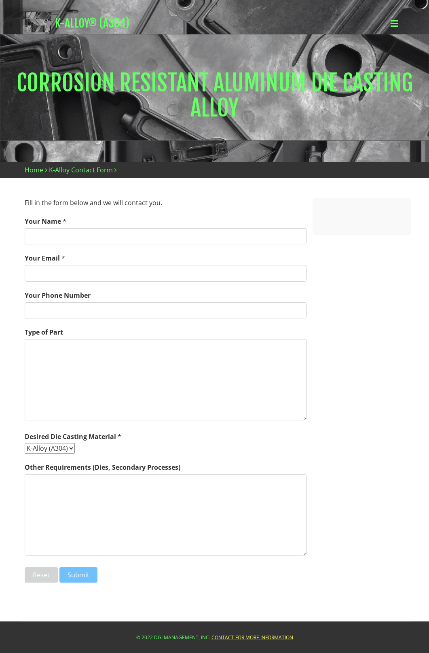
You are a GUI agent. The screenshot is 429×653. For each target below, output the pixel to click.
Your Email (42, 258)
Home (34, 169)
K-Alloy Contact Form (81, 169)
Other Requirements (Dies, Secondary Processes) (102, 467)
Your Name (43, 221)
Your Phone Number (58, 295)
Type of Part (44, 332)
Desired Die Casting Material (70, 436)
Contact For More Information (252, 637)
